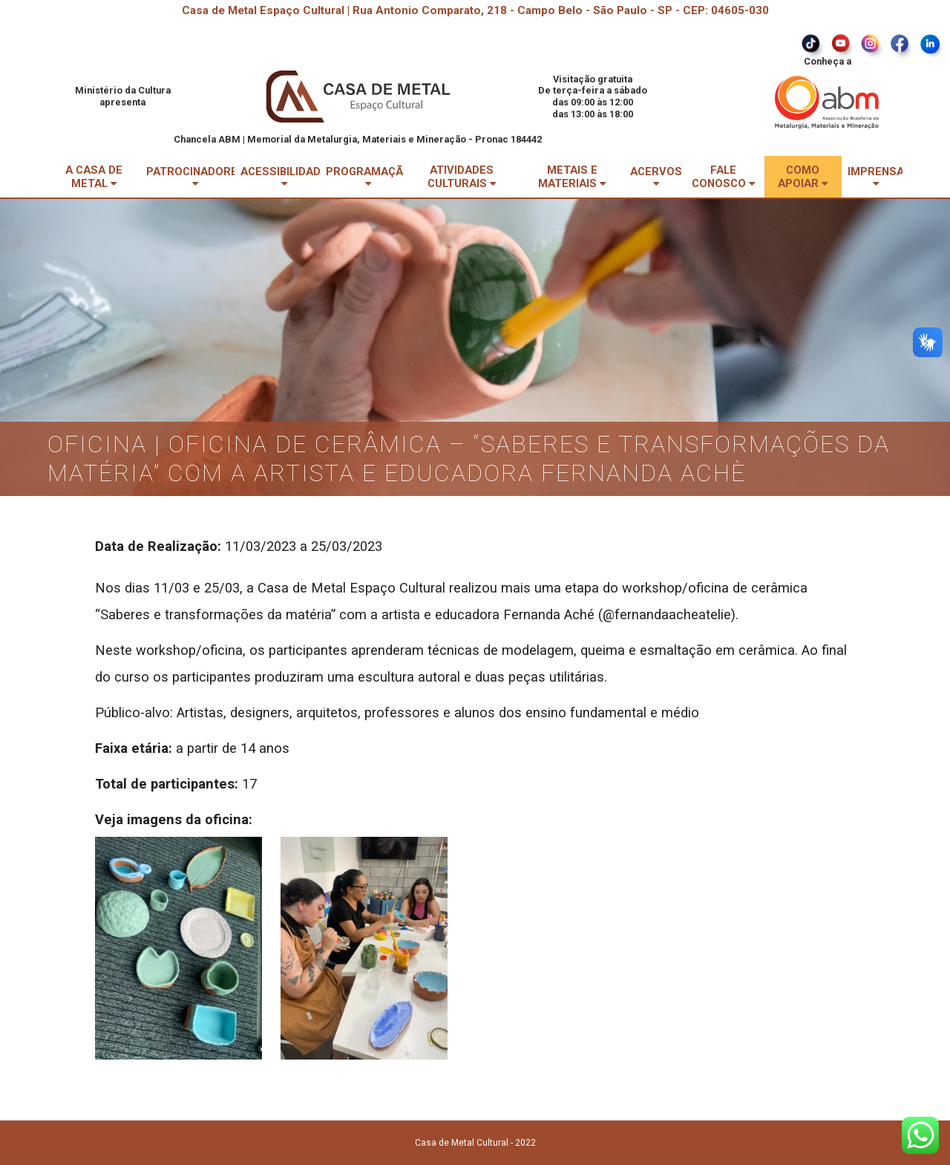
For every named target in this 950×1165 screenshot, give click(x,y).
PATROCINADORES (195, 177)
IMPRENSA (876, 177)
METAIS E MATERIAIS (572, 176)
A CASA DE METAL (93, 176)
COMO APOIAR (803, 176)
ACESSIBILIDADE (283, 177)
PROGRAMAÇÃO (368, 177)
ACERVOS (656, 177)
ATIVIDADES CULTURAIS (462, 176)
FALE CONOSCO (723, 176)
